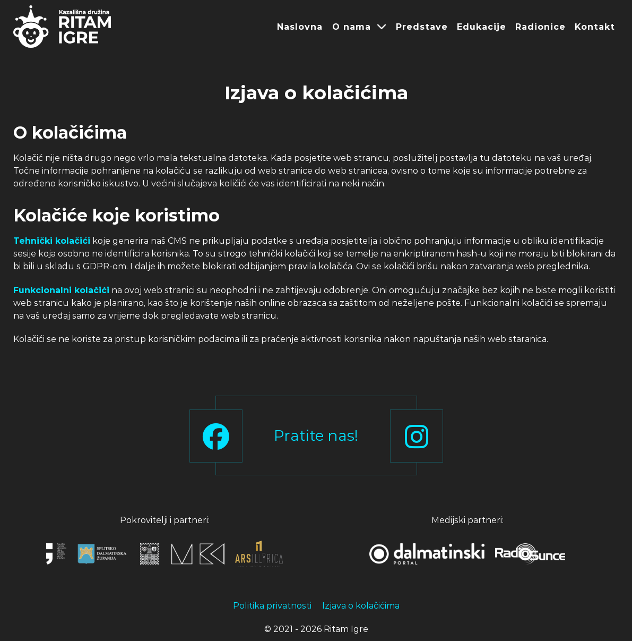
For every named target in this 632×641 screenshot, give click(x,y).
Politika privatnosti (272, 606)
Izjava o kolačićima (361, 606)
